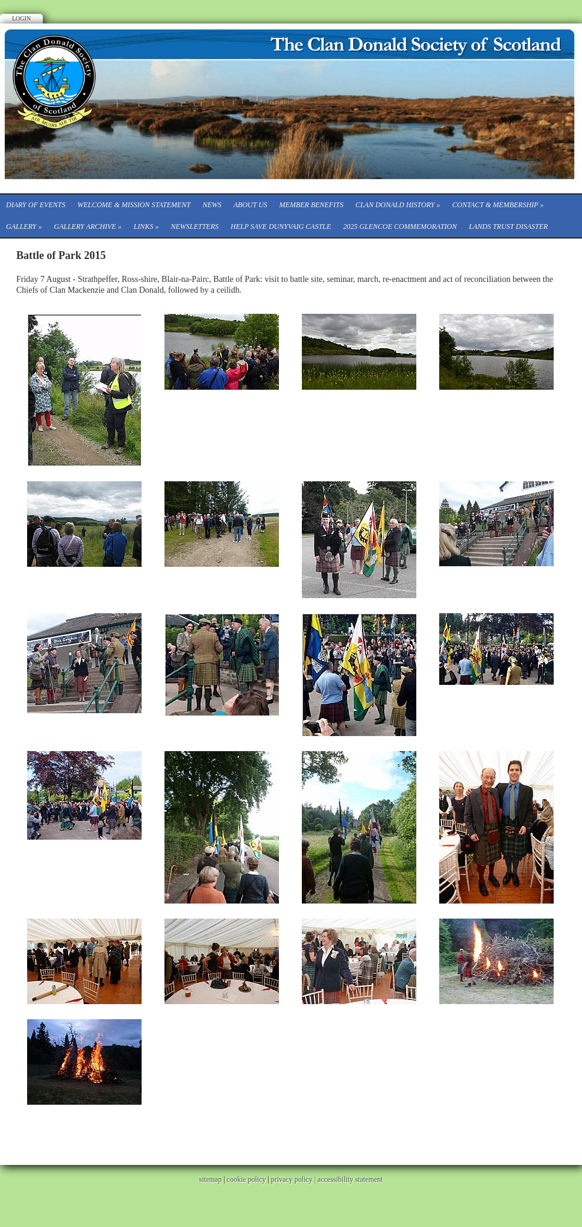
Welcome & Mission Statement (133, 205)
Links (146, 226)
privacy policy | (294, 1179)
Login (21, 18)
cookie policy (246, 1179)
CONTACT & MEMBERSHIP (498, 205)
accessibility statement (350, 1179)
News (211, 205)
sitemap (210, 1179)
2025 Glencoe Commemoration (400, 226)
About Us (250, 205)
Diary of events (35, 205)
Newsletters (194, 226)
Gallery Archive (87, 226)
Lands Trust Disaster (508, 226)
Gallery (24, 226)
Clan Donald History (397, 205)
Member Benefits (311, 205)
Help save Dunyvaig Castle (281, 226)
